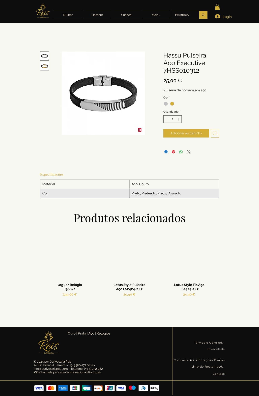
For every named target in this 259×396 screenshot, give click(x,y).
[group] (129, 275)
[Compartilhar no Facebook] (166, 151)
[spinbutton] (172, 119)
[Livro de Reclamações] (208, 366)
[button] (155, 15)
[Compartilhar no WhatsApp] (181, 151)
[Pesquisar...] (182, 15)
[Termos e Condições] (210, 342)
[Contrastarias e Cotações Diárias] (200, 360)
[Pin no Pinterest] (173, 151)
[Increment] (178, 119)
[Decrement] (166, 119)
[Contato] (219, 373)
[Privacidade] (216, 348)
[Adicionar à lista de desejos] (215, 133)
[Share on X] (188, 151)
